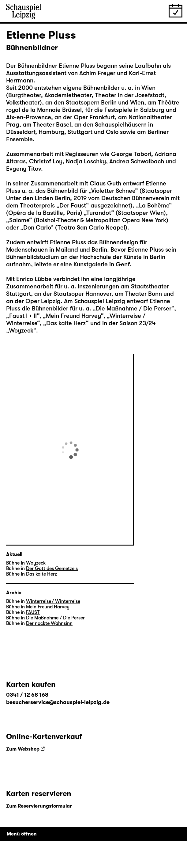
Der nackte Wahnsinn (49, 623)
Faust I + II (23, 315)
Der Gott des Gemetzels (52, 568)
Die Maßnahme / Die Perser (133, 308)
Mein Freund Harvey (73, 315)
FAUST (33, 612)
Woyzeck (21, 330)
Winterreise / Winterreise (53, 601)
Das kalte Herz (66, 323)
